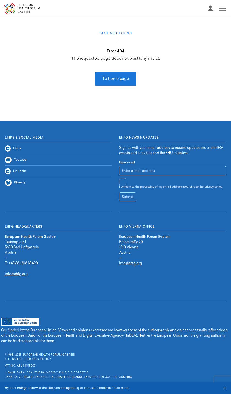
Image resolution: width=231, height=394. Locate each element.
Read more (120, 388)
